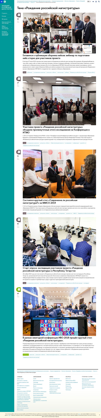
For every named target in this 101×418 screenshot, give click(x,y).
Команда (4, 16)
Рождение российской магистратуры (78, 72)
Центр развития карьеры (38, 393)
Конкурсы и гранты (53, 389)
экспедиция (86, 283)
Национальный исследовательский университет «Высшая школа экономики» (33, 371)
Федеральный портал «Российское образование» (88, 384)
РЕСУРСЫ (68, 376)
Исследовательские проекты (56, 380)
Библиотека (68, 378)
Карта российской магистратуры (6, 22)
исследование (68, 143)
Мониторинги (52, 382)
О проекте (4, 13)
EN (90, 1)
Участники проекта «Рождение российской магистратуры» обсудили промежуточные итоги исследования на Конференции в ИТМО (56, 129)
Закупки (18, 389)
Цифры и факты (20, 378)
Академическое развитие (55, 387)
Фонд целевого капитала (22, 393)
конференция (76, 143)
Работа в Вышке (20, 409)
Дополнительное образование (39, 391)
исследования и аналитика (39, 72)
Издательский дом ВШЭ (70, 380)
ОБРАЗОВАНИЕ (37, 376)
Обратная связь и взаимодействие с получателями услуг (40, 400)
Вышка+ (34, 386)
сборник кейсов (91, 72)
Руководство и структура (22, 380)
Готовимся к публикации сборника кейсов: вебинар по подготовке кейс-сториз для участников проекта (56, 57)
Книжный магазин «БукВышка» (72, 382)
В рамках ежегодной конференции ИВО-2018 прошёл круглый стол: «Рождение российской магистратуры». (57, 339)
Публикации (68, 389)
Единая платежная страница (22, 408)
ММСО (75, 213)
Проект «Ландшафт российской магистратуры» (82, 371)
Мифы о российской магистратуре (5, 27)
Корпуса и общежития (21, 387)
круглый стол (83, 143)
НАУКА (51, 376)
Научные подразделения (55, 371)
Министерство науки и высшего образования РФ (88, 379)
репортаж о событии (51, 72)
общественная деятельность (57, 143)
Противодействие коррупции (23, 394)
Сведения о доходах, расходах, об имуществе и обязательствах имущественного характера (23, 398)
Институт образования (66, 371)
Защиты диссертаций (54, 386)
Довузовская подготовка (38, 380)
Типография (68, 384)
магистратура (60, 72)
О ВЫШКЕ (19, 376)
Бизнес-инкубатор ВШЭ (38, 395)
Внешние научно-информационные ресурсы (55, 392)
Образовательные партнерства (39, 397)
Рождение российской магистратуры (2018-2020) (5, 33)
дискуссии (32, 354)
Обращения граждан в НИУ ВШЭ (24, 391)
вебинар (67, 72)
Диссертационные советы (55, 384)
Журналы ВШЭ (69, 387)
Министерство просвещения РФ (89, 381)
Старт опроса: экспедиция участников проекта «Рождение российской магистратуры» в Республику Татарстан (53, 269)
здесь (79, 414)
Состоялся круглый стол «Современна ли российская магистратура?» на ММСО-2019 (50, 201)
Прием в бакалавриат (37, 384)
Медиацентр (68, 386)
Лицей (34, 378)
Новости (95, 371)
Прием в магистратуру (38, 387)
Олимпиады (35, 382)
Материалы (4, 19)
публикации (29, 72)
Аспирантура (36, 389)
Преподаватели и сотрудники (23, 385)
